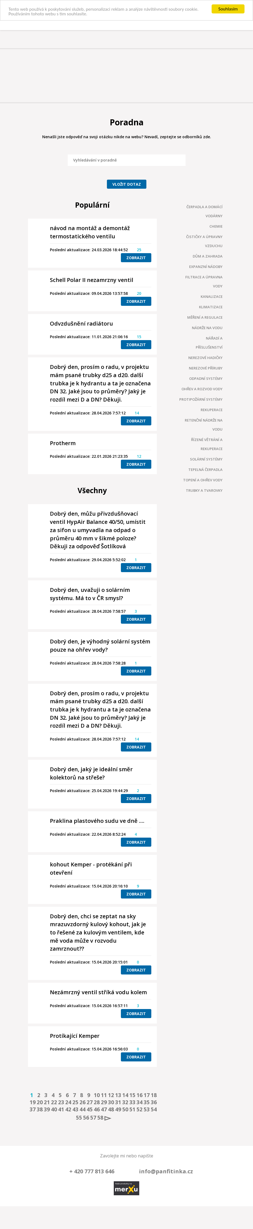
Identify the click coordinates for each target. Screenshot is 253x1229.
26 (81, 1102)
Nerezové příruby (206, 368)
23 (60, 1102)
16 (139, 1095)
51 (131, 1109)
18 (153, 1095)
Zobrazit (136, 257)
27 (89, 1102)
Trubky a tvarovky (204, 490)
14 (124, 1095)
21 (46, 1102)
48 (110, 1109)
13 (117, 1095)
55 (78, 1117)
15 (131, 1095)
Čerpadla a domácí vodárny (204, 211)
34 (139, 1102)
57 (92, 1117)
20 (39, 1102)
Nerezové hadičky (205, 357)
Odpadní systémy (206, 378)
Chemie (216, 226)
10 (96, 1095)
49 (117, 1109)
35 (146, 1102)
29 (103, 1102)
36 (153, 1102)
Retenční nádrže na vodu (204, 425)
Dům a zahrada (208, 256)
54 (153, 1109)
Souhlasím (228, 9)
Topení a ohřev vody (203, 480)
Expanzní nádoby (206, 266)
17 (146, 1095)
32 (124, 1102)
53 (146, 1109)
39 (46, 1109)
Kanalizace (212, 296)
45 (89, 1109)
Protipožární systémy (201, 399)
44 (81, 1109)
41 (60, 1109)
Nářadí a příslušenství (209, 343)
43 (74, 1109)
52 (139, 1109)
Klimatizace (211, 306)
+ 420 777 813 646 (91, 1171)
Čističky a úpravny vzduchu (204, 241)
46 (96, 1109)
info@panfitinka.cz (166, 1171)
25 (74, 1102)
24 (67, 1102)
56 (85, 1117)
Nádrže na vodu (207, 327)
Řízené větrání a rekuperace (207, 444)
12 (110, 1095)
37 (32, 1109)
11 (103, 1095)
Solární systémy (206, 459)
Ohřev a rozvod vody (202, 388)
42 (67, 1109)
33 (131, 1102)
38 (39, 1109)
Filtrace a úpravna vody (204, 282)
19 (32, 1102)
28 (96, 1102)
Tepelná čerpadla (205, 469)
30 (110, 1102)
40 (53, 1109)
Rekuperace (212, 409)
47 (103, 1109)
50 (124, 1109)
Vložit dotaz (126, 184)
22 (53, 1102)
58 (99, 1117)
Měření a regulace (205, 317)
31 (117, 1102)
